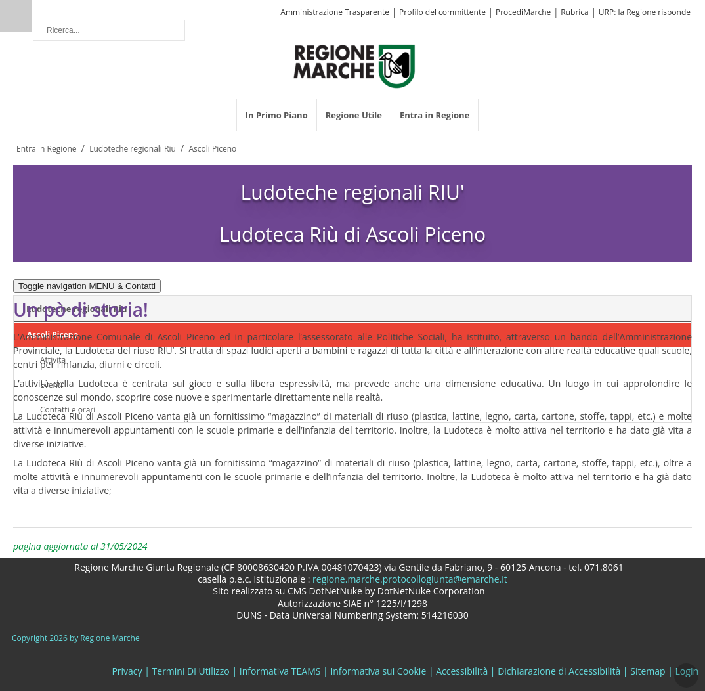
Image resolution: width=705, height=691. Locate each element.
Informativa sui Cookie (378, 671)
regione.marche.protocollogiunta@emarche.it (408, 579)
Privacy (127, 671)
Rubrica (574, 12)
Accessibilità (462, 671)
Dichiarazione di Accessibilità (559, 671)
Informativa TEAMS (280, 671)
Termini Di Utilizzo (191, 671)
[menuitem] (276, 115)
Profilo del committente (442, 12)
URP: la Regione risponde (645, 12)
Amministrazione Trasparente (334, 12)
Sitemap (647, 671)
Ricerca (16, 16)
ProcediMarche (523, 12)
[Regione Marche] (354, 65)
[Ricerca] (109, 30)
